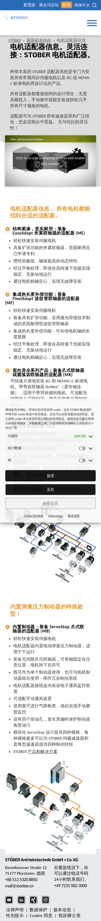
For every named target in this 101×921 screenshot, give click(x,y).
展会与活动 (48, 5)
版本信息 (62, 909)
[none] (82, 5)
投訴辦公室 (70, 915)
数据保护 (38, 909)
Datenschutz (55, 515)
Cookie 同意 (41, 915)
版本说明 (74, 515)
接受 (51, 476)
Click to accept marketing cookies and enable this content (50, 161)
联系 (67, 5)
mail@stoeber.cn (19, 886)
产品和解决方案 (43, 751)
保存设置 (50, 503)
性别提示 (15, 915)
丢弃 (51, 489)
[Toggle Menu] (92, 23)
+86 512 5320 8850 (21, 879)
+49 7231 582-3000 (70, 885)
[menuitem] (82, 5)
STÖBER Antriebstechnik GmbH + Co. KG (41, 859)
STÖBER (14, 40)
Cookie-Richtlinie (33, 515)
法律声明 (15, 909)
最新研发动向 (38, 40)
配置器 (29, 5)
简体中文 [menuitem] (82, 5)
